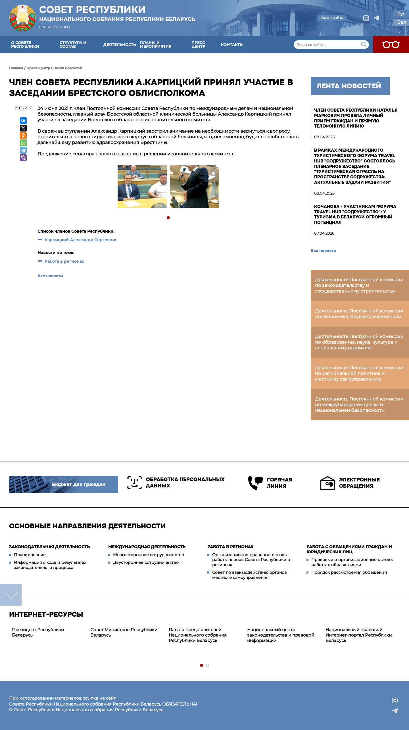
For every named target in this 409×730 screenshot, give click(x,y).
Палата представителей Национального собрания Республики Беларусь (198, 635)
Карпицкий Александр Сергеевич (81, 239)
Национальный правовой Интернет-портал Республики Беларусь (358, 635)
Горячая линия (270, 483)
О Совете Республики (25, 44)
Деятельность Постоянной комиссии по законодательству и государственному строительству (359, 285)
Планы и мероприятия (156, 44)
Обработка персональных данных (176, 482)
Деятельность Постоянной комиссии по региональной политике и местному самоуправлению (359, 373)
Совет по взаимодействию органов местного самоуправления (249, 575)
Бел (401, 22)
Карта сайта (331, 17)
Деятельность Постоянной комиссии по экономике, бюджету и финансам (359, 313)
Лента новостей (67, 68)
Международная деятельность (146, 546)
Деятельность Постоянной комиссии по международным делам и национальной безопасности (359, 404)
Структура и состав (73, 44)
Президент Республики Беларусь (38, 632)
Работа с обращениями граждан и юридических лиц (349, 549)
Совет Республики (117, 13)
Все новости (50, 276)
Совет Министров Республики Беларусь (123, 632)
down (11, 595)
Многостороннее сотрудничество (148, 554)
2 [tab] (207, 665)
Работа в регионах (64, 261)
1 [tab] (168, 218)
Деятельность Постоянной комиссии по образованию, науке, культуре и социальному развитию (359, 342)
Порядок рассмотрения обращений (349, 572)
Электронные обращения (350, 483)
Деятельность (119, 44)
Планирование (30, 554)
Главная (16, 68)
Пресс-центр (198, 44)
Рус (401, 13)
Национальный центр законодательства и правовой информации (280, 635)
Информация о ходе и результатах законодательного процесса (50, 565)
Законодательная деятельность (49, 546)
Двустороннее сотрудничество (146, 562)
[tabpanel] (142, 187)
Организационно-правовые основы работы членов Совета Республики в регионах (251, 559)
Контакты (232, 44)
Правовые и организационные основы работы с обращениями (352, 562)
